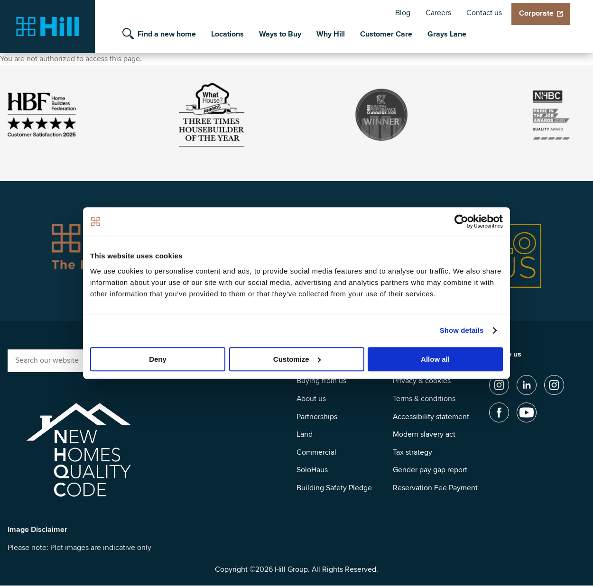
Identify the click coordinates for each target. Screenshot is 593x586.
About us (311, 398)
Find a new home (167, 34)
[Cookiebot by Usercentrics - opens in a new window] (461, 221)
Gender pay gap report (430, 470)
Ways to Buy (280, 34)
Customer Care (386, 34)
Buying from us (321, 380)
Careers (438, 13)
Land (304, 434)
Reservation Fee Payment (435, 488)
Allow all (435, 359)
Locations (227, 34)
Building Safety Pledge (334, 488)
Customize (297, 359)
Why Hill (330, 34)
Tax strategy (412, 452)
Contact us (484, 13)
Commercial (316, 452)
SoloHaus (312, 470)
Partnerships (316, 416)
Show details (462, 330)
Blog (402, 13)
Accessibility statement (431, 416)
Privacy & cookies (422, 380)
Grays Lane (446, 34)
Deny (158, 359)
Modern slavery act (424, 434)
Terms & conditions (424, 398)
